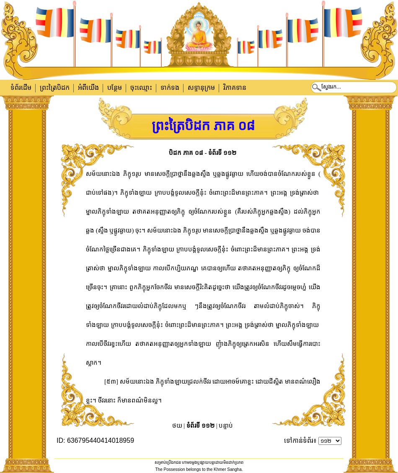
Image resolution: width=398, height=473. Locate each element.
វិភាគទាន (234, 87)
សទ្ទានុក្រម (201, 87)
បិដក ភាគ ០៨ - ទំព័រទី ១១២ (202, 152)
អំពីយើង (88, 87)
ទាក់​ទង (169, 87)
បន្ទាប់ (226, 425)
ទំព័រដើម (20, 87)
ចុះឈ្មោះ (141, 87)
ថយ (177, 425)
